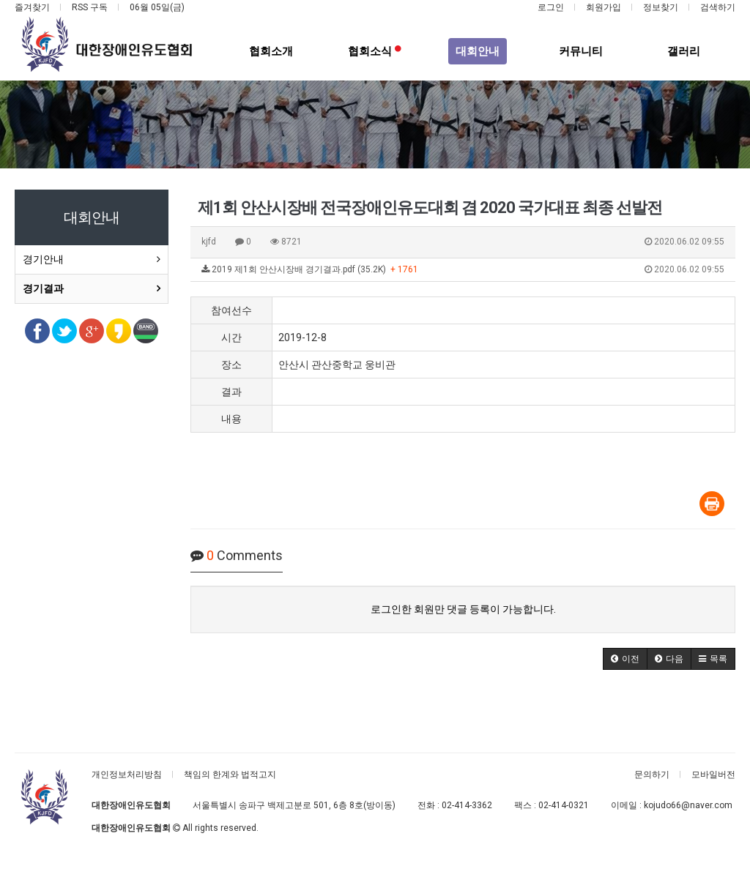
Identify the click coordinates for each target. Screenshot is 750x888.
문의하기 (651, 774)
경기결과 (43, 288)
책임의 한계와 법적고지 (230, 774)
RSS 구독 (90, 7)
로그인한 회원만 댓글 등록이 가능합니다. (463, 609)
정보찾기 (660, 7)
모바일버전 (713, 774)
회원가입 (603, 7)
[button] (625, 659)
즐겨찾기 (32, 7)
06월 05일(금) (157, 7)
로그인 (551, 7)
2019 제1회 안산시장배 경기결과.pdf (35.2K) (462, 270)
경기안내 (43, 259)
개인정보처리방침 (127, 774)
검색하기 (717, 7)
